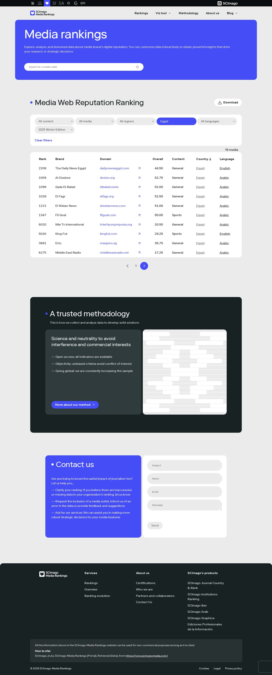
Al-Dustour (63, 177)
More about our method (72, 404)
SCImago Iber (197, 605)
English (225, 168)
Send (155, 525)
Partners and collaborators (155, 596)
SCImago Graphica (201, 618)
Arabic (224, 177)
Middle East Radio (68, 252)
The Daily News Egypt (70, 168)
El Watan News (65, 206)
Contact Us (144, 602)
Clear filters (43, 140)
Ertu (58, 243)
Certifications (145, 583)
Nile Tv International (69, 224)
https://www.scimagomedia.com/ (147, 655)
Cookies (204, 668)
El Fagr (60, 196)
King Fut (61, 234)
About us (212, 13)
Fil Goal (60, 215)
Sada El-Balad (65, 187)
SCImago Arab (198, 611)
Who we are (144, 589)
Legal (217, 668)
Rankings (141, 13)
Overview (90, 589)
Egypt (200, 168)
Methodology (188, 13)
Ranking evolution (97, 596)
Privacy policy (233, 668)
